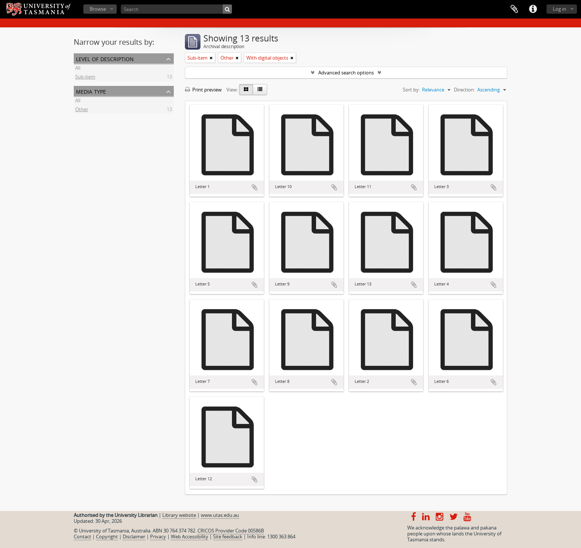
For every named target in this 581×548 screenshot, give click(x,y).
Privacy (158, 536)
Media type (91, 91)
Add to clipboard (254, 187)
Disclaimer (134, 536)
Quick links (533, 9)
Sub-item (85, 77)
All (77, 69)
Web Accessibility (189, 536)
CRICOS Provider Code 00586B (230, 530)
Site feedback (227, 536)
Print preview (203, 89)
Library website (179, 515)
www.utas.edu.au (220, 515)
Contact (82, 536)
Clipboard (514, 9)
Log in (559, 9)
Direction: (464, 89)
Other (81, 110)
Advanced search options (346, 72)
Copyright (107, 536)
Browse (98, 9)
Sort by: (411, 89)
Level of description (105, 58)
